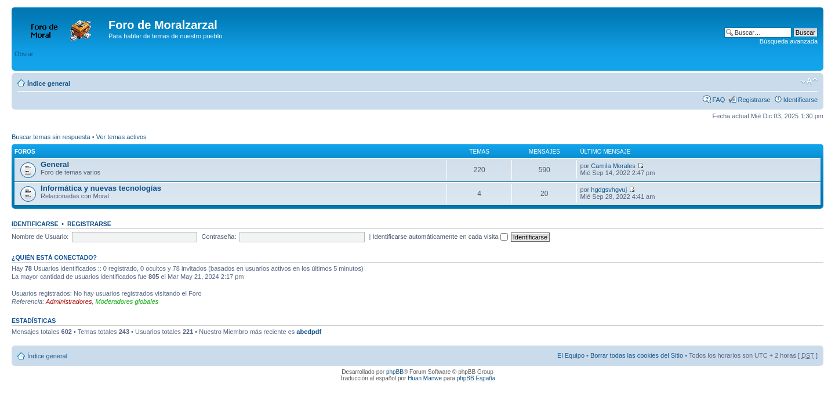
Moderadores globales (127, 301)
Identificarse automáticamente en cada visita (440, 236)
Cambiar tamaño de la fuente (809, 81)
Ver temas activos (121, 136)
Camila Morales (613, 165)
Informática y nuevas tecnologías (101, 188)
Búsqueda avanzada (789, 41)
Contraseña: (219, 236)
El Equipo (570, 355)
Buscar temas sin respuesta (51, 136)
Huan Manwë (425, 378)
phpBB (395, 372)
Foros (24, 151)
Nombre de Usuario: (40, 236)
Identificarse (800, 99)
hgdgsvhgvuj (609, 189)
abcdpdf (308, 331)
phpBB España (476, 378)
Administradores (69, 301)
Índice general (48, 83)
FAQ (718, 99)
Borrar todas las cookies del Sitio (636, 355)
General (55, 164)
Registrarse (754, 99)
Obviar (23, 53)
